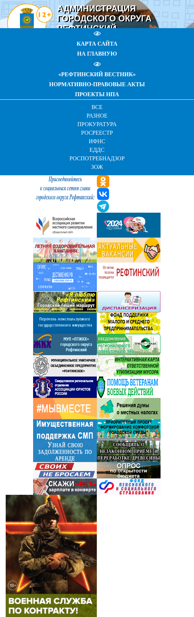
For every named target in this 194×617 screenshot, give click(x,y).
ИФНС (97, 141)
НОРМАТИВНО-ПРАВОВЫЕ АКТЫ (97, 84)
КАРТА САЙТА (97, 44)
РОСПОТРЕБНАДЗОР (97, 158)
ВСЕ (97, 107)
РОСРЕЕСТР (97, 133)
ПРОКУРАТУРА (96, 124)
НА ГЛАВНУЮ (97, 54)
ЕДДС (96, 150)
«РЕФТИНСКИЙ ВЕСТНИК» (97, 74)
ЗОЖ (97, 167)
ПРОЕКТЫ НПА (97, 94)
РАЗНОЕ (97, 116)
